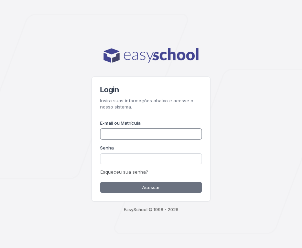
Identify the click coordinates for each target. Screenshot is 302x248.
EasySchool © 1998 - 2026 (151, 210)
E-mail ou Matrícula (120, 123)
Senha (107, 148)
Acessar (151, 187)
